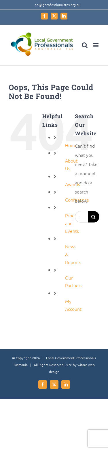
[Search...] (81, 216)
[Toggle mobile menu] (96, 45)
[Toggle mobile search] (85, 45)
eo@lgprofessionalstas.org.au (57, 4)
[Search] (93, 216)
